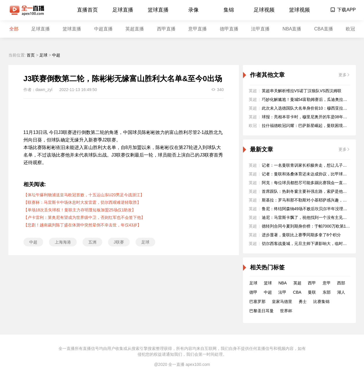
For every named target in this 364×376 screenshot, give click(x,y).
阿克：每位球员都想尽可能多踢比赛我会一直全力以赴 (310, 182)
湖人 (341, 292)
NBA (282, 283)
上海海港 (63, 242)
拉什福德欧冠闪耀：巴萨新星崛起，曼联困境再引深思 (310, 125)
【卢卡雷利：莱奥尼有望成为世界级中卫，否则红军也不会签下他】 (84, 217)
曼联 (312, 292)
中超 (56, 55)
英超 (297, 283)
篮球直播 (158, 10)
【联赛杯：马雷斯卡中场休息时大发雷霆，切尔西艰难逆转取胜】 (82, 202)
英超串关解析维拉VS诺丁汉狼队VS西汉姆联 (301, 90)
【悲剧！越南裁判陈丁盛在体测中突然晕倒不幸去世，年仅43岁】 (82, 225)
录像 (193, 10)
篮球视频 (299, 10)
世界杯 (286, 310)
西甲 (312, 283)
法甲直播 (260, 28)
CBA (297, 292)
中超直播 (103, 28)
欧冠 (350, 28)
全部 (14, 28)
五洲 (92, 242)
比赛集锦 (321, 301)
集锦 (229, 10)
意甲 (327, 283)
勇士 (303, 301)
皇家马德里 (282, 301)
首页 (31, 55)
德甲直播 (229, 28)
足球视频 (264, 10)
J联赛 (119, 242)
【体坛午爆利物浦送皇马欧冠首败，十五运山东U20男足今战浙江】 (83, 194)
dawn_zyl (44, 89)
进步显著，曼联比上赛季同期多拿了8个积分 (301, 234)
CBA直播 (323, 28)
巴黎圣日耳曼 (261, 310)
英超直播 (134, 28)
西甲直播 (166, 28)
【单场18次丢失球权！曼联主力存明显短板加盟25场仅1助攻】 (79, 210)
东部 (327, 292)
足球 (43, 55)
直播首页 (87, 10)
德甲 (253, 292)
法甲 (282, 292)
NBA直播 (292, 28)
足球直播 (122, 10)
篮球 (268, 283)
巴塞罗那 (257, 301)
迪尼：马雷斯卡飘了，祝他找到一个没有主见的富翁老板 (312, 217)
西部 (341, 283)
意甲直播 (197, 28)
